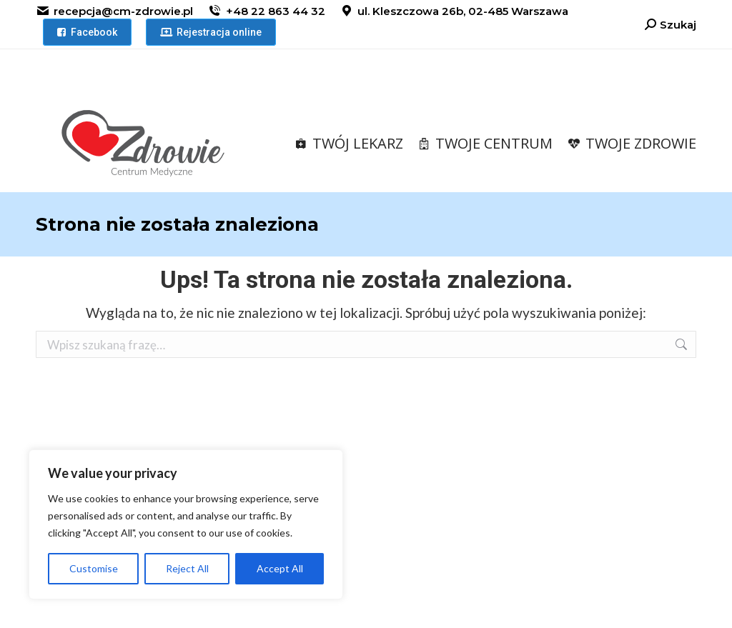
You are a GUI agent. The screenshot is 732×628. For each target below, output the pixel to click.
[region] (186, 524)
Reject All (187, 568)
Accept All (280, 568)
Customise (93, 568)
